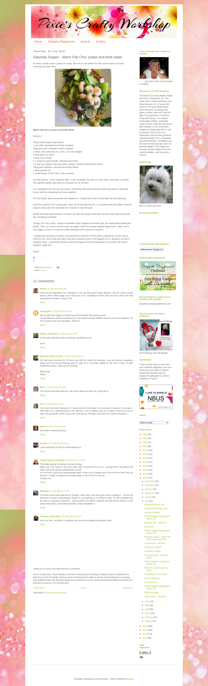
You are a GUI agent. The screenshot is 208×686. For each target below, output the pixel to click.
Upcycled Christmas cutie (155, 508)
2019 (145, 458)
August (148, 497)
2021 (145, 450)
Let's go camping (152, 512)
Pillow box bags (151, 592)
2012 (145, 630)
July (147, 501)
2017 (145, 466)
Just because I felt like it (155, 543)
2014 (145, 478)
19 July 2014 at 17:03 (53, 404)
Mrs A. (43, 387)
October (149, 489)
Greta (42, 426)
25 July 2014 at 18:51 (71, 516)
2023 (145, 442)
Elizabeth (44, 491)
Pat (41, 404)
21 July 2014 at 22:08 (59, 491)
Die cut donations (152, 578)
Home (38, 41)
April (147, 609)
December (150, 481)
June (147, 601)
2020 (145, 454)
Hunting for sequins (153, 547)
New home (149, 526)
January (149, 621)
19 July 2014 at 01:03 (56, 289)
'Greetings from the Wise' (155, 574)
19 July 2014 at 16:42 (56, 387)
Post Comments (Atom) (55, 592)
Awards (85, 41)
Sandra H (44, 443)
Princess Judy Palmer (50, 516)
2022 (145, 446)
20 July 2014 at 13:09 (75, 460)
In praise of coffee (152, 551)
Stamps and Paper (49, 334)
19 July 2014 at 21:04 (56, 426)
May (147, 605)
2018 (145, 462)
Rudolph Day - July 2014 (155, 522)
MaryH (43, 289)
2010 (145, 638)
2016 (145, 470)
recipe (43, 270)
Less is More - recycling (155, 596)
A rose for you (150, 582)
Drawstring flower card (154, 504)
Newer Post (39, 588)
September (150, 493)
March (148, 613)
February (149, 617)
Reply (42, 302)
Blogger (130, 679)
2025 (145, 434)
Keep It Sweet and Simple (52, 460)
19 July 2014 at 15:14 (73, 356)
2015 (145, 474)
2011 (145, 634)
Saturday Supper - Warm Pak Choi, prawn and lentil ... (157, 538)
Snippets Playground (61, 41)
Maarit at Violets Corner (51, 356)
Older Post (127, 588)
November (150, 485)
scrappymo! (45, 311)
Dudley (100, 41)
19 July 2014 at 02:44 (62, 311)
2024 (145, 438)
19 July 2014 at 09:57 (68, 334)
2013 (145, 626)
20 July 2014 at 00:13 (59, 443)
